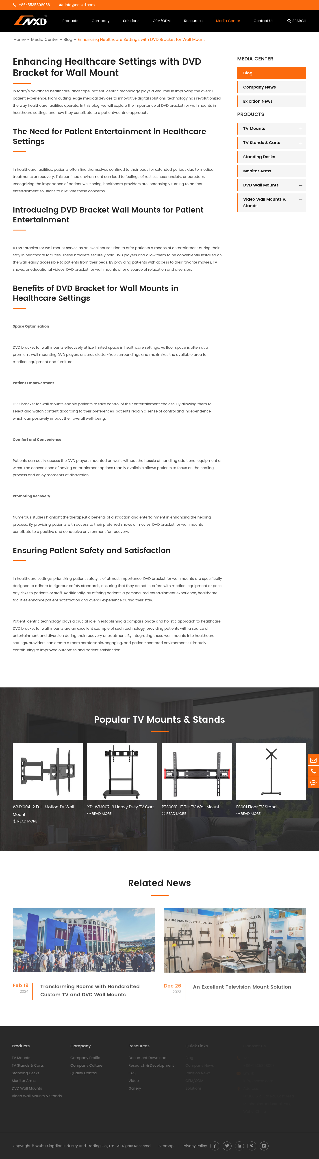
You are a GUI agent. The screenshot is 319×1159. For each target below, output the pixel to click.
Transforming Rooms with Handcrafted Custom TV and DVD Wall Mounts (90, 994)
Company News (259, 87)
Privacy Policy (195, 1145)
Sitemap (166, 1145)
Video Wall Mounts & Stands (264, 202)
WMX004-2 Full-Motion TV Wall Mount (43, 810)
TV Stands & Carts (261, 143)
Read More (25, 821)
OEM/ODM (162, 20)
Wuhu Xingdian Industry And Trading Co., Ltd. (75, 1145)
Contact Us (263, 20)
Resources (193, 20)
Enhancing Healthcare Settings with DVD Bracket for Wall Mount (141, 39)
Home (20, 39)
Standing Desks (259, 157)
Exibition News (258, 101)
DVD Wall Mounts (261, 185)
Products (70, 20)
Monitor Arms (257, 171)
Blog (68, 39)
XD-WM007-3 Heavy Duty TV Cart (120, 807)
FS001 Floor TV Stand (256, 807)
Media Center (228, 20)
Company (101, 20)
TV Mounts (254, 128)
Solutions (131, 20)
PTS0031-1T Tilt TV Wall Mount (190, 807)
